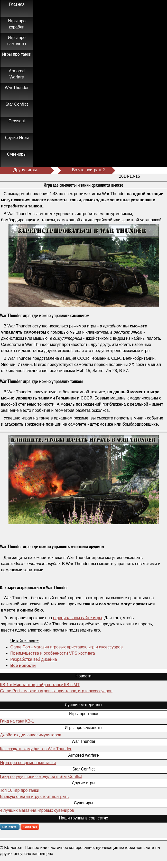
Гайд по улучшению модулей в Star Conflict (41, 776)
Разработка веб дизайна (33, 659)
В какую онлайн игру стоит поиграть (34, 796)
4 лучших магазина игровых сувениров (37, 810)
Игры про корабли (17, 24)
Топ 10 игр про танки (19, 790)
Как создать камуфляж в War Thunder (35, 749)
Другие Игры (17, 137)
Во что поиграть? (88, 170)
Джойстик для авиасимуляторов (30, 735)
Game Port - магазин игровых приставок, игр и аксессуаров (66, 647)
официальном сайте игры (77, 618)
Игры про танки (16, 54)
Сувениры (16, 154)
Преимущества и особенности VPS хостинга (52, 653)
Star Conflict (16, 104)
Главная (17, 4)
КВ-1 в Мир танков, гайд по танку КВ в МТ (40, 685)
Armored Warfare (16, 74)
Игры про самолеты (16, 40)
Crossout (16, 121)
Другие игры (25, 170)
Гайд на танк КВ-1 (17, 721)
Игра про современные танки (28, 762)
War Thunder (17, 87)
